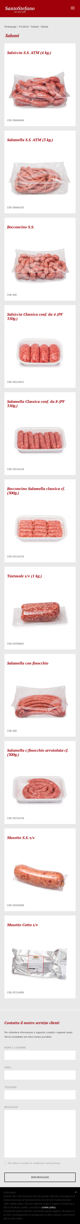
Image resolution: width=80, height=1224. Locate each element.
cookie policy (48, 1207)
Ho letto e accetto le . (32, 1163)
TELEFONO (10, 1087)
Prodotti (23, 26)
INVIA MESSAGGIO (40, 1177)
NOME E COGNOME (15, 1047)
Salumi (34, 26)
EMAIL (7, 1067)
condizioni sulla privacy (46, 1163)
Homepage (10, 26)
